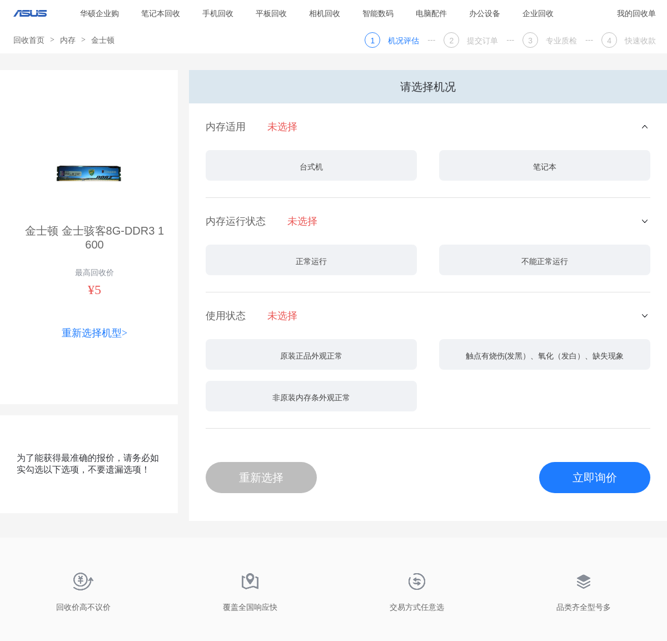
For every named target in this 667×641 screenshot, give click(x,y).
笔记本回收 (160, 13)
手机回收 (217, 13)
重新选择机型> (94, 333)
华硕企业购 (99, 13)
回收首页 (28, 40)
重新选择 (261, 477)
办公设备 (484, 13)
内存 (68, 40)
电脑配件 (431, 13)
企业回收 (538, 13)
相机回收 (324, 13)
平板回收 (271, 13)
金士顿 (103, 40)
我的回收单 (636, 13)
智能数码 (378, 13)
